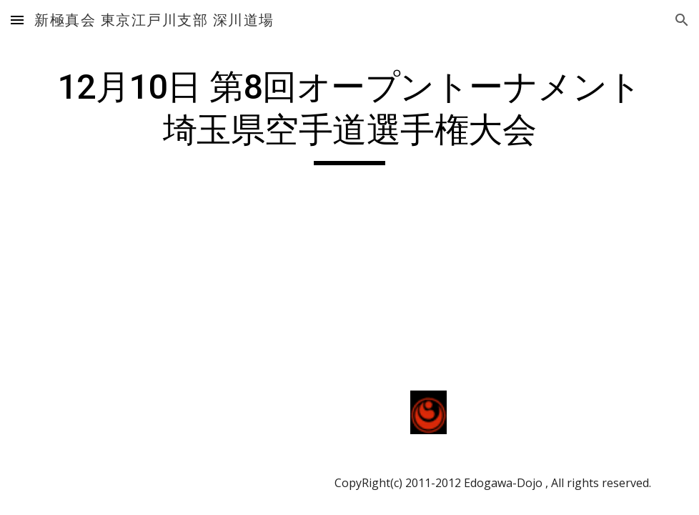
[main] (349, 115)
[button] (17, 19)
